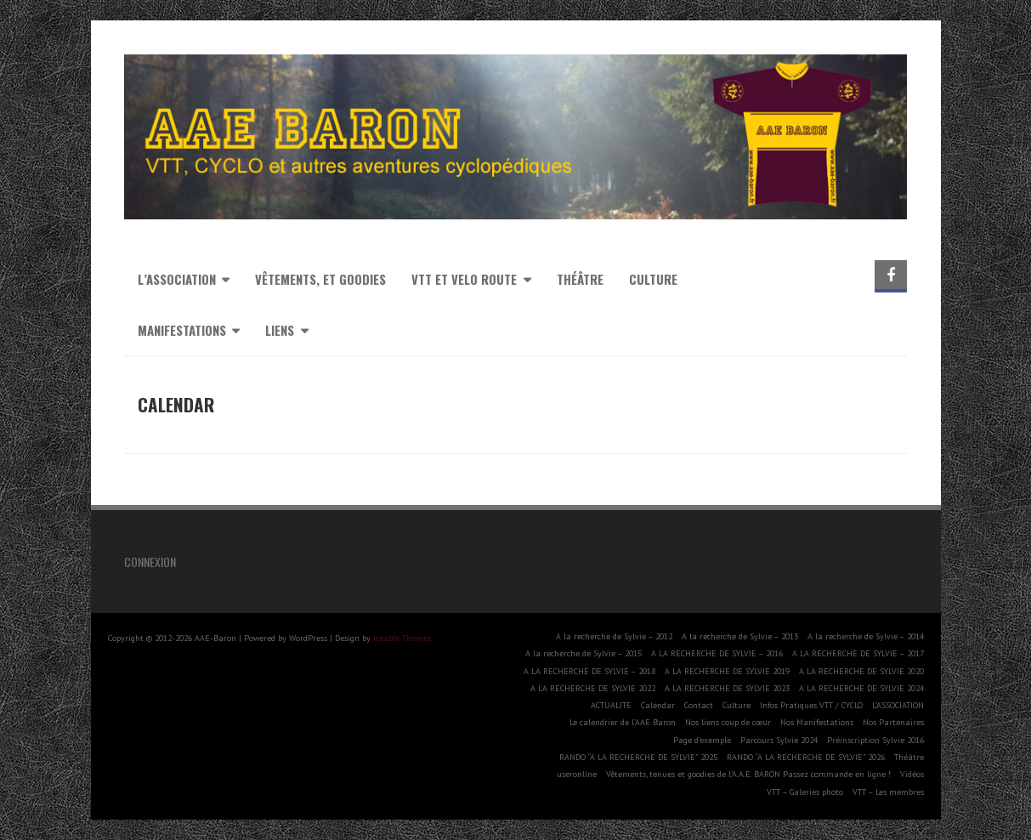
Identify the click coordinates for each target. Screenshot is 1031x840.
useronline (577, 774)
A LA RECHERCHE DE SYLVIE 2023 (727, 688)
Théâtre (580, 279)
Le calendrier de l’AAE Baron (622, 722)
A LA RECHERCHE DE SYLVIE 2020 (861, 671)
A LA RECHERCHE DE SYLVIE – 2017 (858, 653)
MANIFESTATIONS (182, 330)
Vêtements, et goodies (320, 279)
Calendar (658, 705)
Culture (653, 279)
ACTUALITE (611, 705)
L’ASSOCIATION (898, 705)
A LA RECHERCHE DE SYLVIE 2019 (727, 671)
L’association (177, 279)
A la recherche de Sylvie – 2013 (740, 636)
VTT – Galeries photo (805, 791)
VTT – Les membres (888, 791)
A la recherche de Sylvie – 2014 (865, 636)
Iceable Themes (402, 638)
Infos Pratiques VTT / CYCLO (811, 705)
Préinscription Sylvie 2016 (875, 740)
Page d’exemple (702, 740)
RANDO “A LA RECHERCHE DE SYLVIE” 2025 (638, 757)
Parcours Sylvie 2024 (779, 740)
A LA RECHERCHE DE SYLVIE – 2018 (589, 671)
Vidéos (912, 774)
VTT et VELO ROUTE (464, 279)
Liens (279, 330)
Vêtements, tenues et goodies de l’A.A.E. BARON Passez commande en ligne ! (748, 774)
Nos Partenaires (893, 722)
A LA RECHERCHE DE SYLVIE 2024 (861, 688)
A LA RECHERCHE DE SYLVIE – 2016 (717, 653)
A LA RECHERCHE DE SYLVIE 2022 (592, 688)
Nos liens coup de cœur (728, 722)
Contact (698, 705)
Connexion (150, 561)
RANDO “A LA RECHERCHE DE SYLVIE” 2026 (806, 757)
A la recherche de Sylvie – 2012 (614, 636)
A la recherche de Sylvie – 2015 (583, 653)
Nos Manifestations (816, 722)
